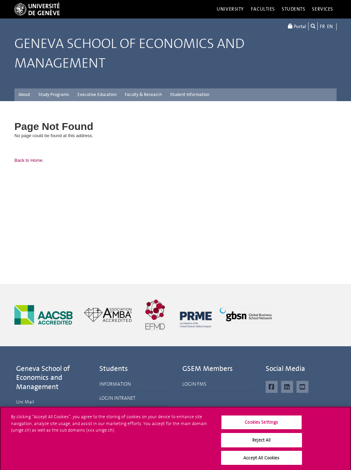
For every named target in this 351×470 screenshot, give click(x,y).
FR (322, 26)
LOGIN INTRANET (117, 398)
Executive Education (97, 94)
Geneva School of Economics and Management (129, 53)
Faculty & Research (143, 94)
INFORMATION (115, 384)
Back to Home (28, 160)
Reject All (261, 442)
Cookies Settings (261, 424)
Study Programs (53, 94)
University (230, 9)
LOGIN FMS (194, 384)
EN (330, 26)
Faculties (263, 9)
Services (322, 9)
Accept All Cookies (261, 459)
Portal (297, 26)
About (24, 94)
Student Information (189, 94)
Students (293, 9)
